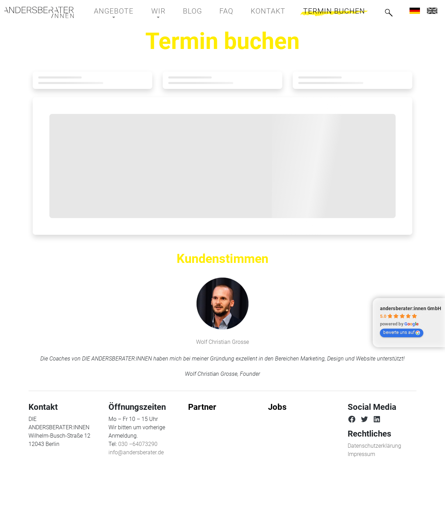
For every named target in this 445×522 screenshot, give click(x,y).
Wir (158, 11)
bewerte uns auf (401, 332)
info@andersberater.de (136, 452)
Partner (202, 407)
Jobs (277, 407)
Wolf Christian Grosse (222, 342)
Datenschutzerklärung (374, 445)
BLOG (192, 11)
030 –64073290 (137, 444)
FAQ (226, 11)
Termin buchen (334, 11)
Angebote (114, 11)
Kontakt (268, 11)
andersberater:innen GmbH (411, 308)
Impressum (361, 454)
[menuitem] (415, 10)
